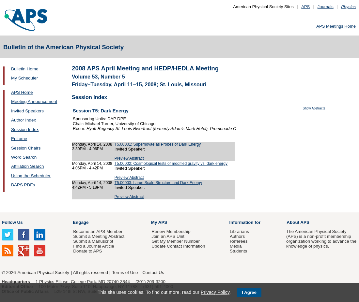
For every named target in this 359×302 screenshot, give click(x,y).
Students (238, 251)
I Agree (249, 292)
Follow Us (12, 222)
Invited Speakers (27, 110)
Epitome (19, 138)
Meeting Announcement (34, 101)
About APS (298, 222)
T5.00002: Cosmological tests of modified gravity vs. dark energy (171, 163)
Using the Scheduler (31, 175)
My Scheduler (24, 78)
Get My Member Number (175, 241)
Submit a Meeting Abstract (98, 236)
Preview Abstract (129, 158)
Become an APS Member (97, 231)
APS (305, 6)
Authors (237, 236)
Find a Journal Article (93, 246)
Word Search (24, 157)
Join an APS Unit (167, 236)
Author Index (23, 120)
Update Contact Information (178, 246)
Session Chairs (25, 148)
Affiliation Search (27, 166)
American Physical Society (43, 272)
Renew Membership (171, 231)
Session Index (25, 129)
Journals (326, 6)
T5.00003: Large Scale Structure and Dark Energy (158, 182)
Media (236, 246)
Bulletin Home (25, 68)
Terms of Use (125, 272)
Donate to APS (87, 251)
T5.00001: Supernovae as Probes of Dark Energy (158, 144)
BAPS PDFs (23, 184)
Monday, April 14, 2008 (92, 144)
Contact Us (153, 272)
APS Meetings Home (336, 26)
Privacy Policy (215, 292)
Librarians (239, 231)
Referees (239, 241)
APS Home (22, 92)
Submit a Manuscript (93, 241)
